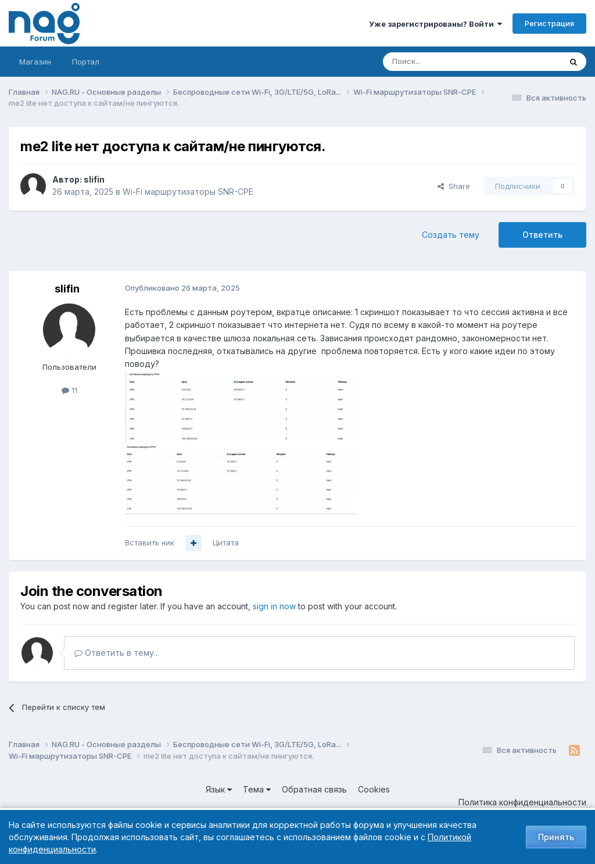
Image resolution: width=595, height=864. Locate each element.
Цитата (226, 542)
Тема (257, 789)
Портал (85, 61)
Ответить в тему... (116, 653)
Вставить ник (149, 542)
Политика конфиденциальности (522, 802)
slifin (94, 179)
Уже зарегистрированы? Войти (435, 23)
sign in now (274, 606)
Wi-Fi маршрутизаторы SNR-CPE (188, 192)
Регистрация (549, 23)
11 (69, 390)
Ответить (542, 235)
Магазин (35, 61)
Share (454, 186)
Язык (219, 789)
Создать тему (450, 235)
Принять (556, 837)
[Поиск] (440, 61)
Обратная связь (314, 789)
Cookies (374, 789)
